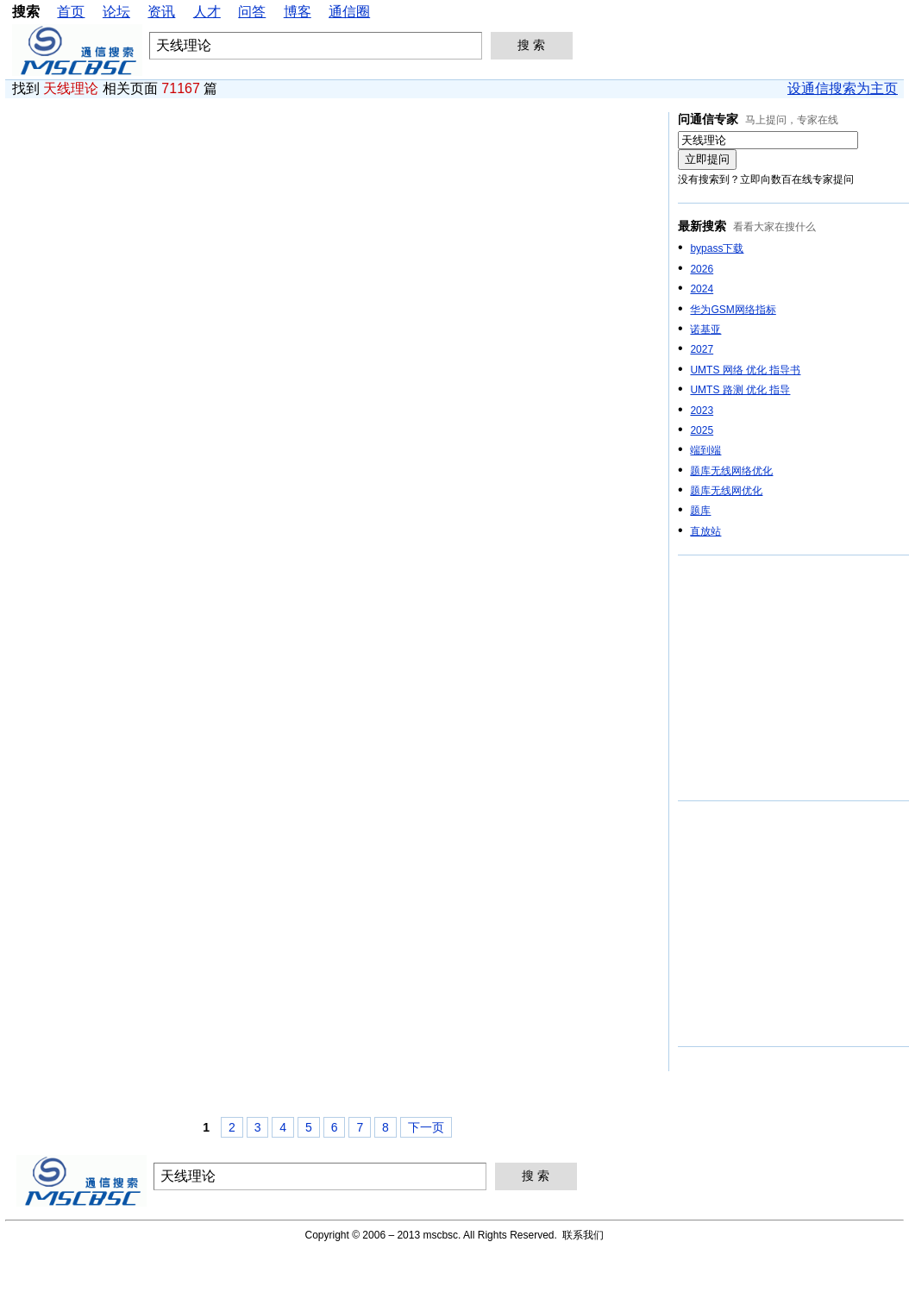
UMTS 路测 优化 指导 (740, 390)
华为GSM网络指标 (732, 310)
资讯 (161, 11)
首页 (71, 11)
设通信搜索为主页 (842, 88)
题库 (700, 511)
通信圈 (349, 11)
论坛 (116, 11)
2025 (701, 430)
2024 (701, 289)
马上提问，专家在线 (791, 120)
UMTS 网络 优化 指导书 (745, 370)
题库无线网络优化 (731, 471)
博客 (297, 11)
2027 (701, 349)
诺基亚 (705, 329)
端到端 (705, 450)
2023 (701, 411)
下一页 (426, 1127)
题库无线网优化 (726, 491)
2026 (701, 269)
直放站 (705, 531)
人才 (207, 11)
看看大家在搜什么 (774, 227)
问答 (252, 11)
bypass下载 (716, 248)
